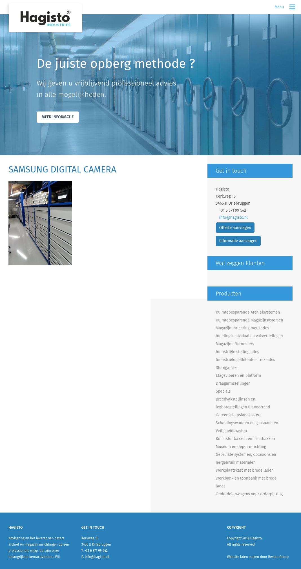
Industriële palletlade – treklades (245, 359)
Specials (223, 391)
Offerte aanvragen (235, 227)
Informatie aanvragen (238, 240)
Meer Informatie (58, 117)
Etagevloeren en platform (238, 375)
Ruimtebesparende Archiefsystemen (248, 312)
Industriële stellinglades (237, 351)
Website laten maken (243, 557)
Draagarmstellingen (233, 383)
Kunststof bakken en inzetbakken (245, 438)
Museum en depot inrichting (241, 446)
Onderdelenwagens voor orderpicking (249, 494)
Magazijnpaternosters (235, 344)
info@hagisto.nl (233, 217)
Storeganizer (227, 367)
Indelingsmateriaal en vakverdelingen (249, 336)
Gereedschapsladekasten (238, 415)
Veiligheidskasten (231, 430)
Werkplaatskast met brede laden (245, 470)
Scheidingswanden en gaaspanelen (247, 423)
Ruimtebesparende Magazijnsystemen (249, 320)
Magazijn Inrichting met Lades (242, 328)
